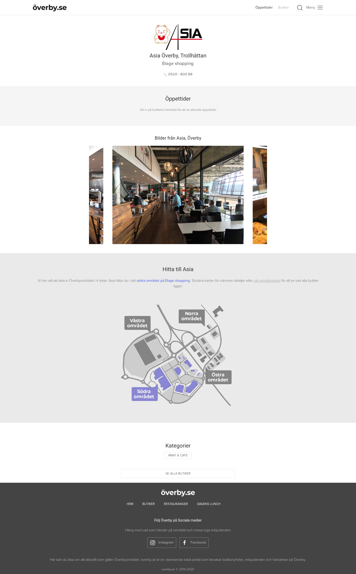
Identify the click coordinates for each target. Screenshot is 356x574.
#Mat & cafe (178, 455)
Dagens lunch (208, 504)
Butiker (283, 7)
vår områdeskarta (267, 280)
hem (130, 504)
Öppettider (264, 7)
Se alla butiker (178, 473)
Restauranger (176, 504)
